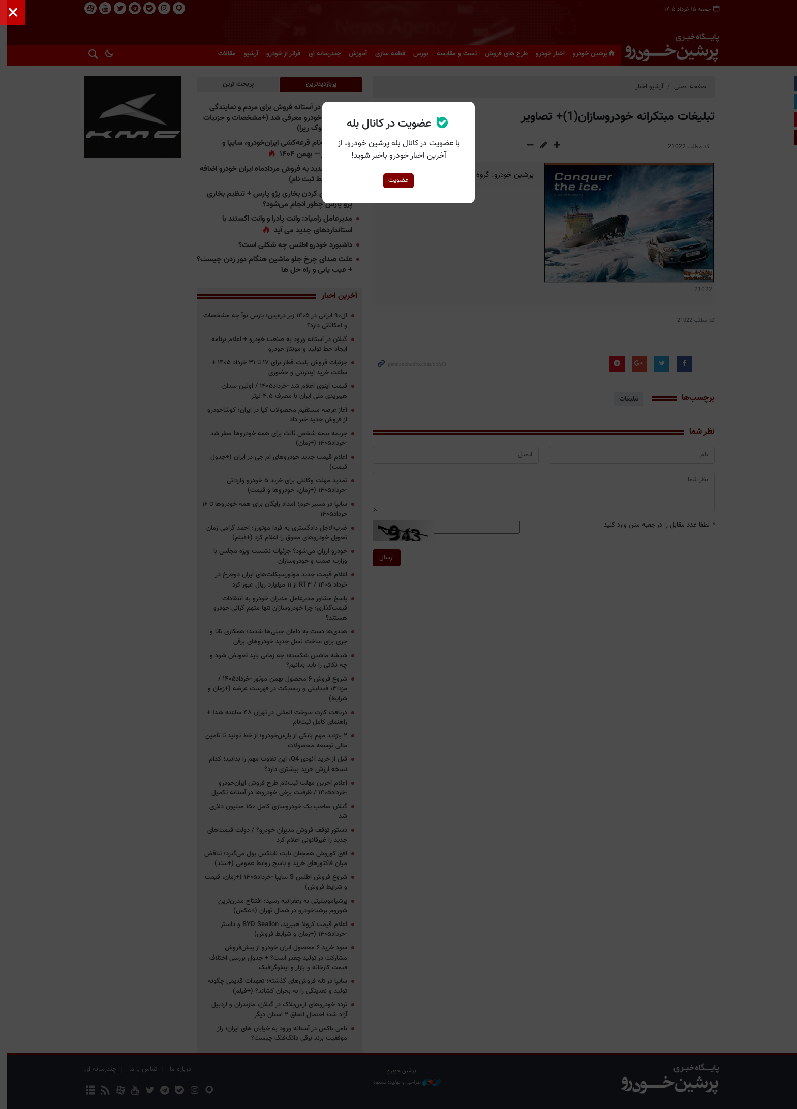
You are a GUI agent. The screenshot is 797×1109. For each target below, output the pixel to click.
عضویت (398, 180)
